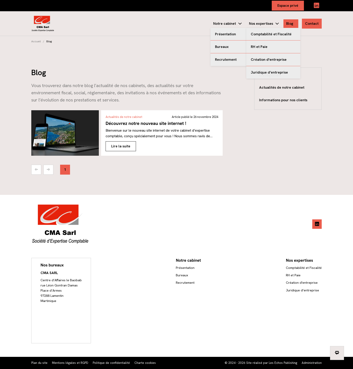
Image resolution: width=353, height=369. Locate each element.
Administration (312, 363)
